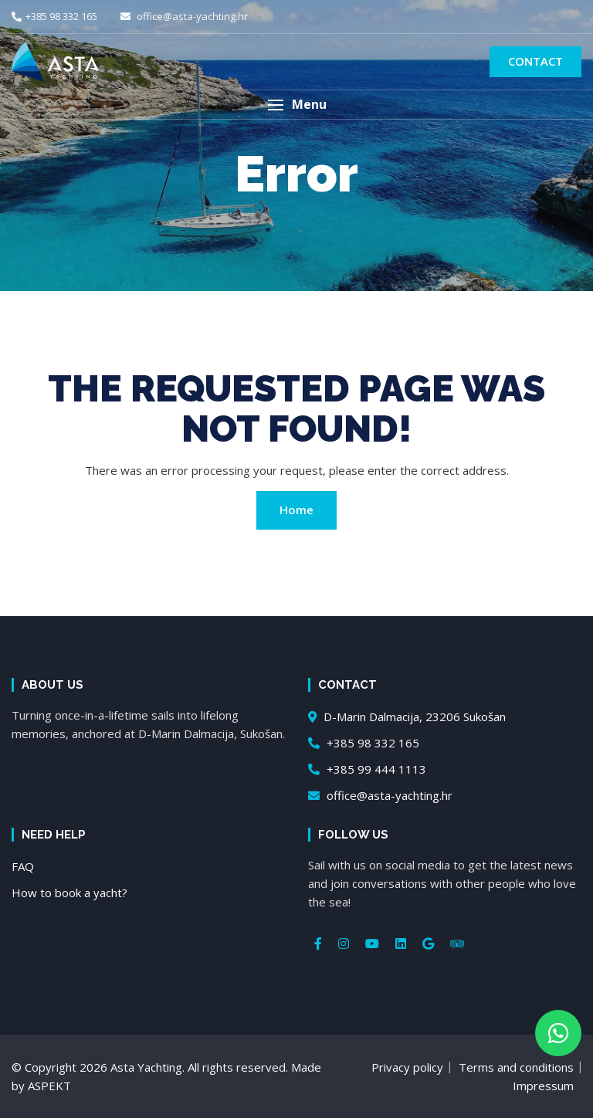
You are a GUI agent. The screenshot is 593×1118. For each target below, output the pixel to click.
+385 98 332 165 (54, 16)
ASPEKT (49, 1085)
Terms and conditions (516, 1067)
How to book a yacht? (69, 892)
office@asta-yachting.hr (184, 16)
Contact (535, 61)
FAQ (23, 866)
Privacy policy (407, 1067)
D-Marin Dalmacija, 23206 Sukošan (407, 716)
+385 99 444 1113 (367, 769)
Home (296, 509)
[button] (296, 104)
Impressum (543, 1085)
